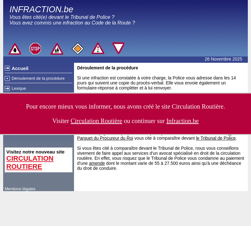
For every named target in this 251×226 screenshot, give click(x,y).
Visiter (87, 120)
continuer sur (165, 120)
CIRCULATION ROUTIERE (30, 162)
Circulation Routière (198, 106)
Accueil (20, 68)
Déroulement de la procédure (38, 78)
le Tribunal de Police (216, 138)
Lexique (19, 88)
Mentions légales (20, 188)
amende (97, 163)
